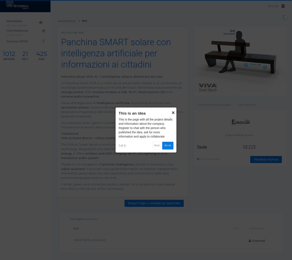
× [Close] (173, 110)
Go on (167, 145)
